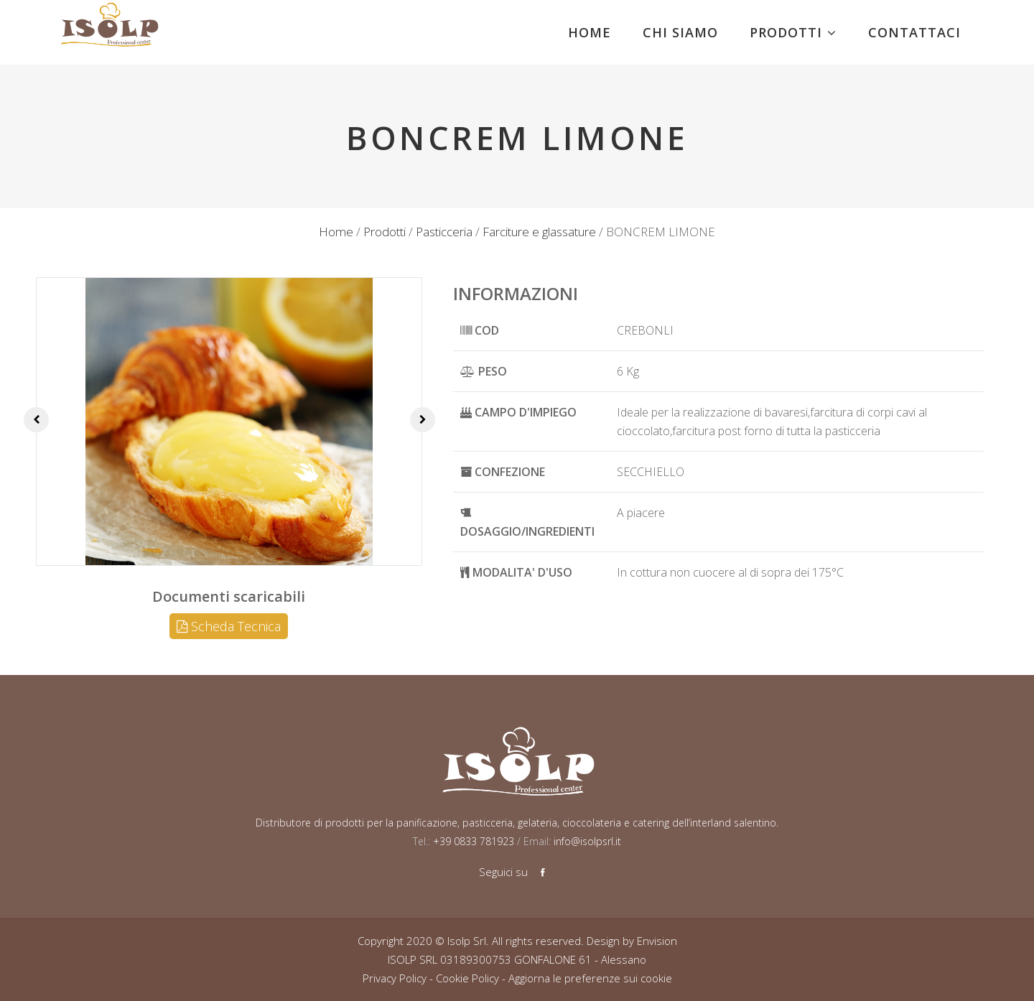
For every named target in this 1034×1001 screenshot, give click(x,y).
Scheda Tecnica (229, 626)
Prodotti (384, 231)
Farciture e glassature (539, 231)
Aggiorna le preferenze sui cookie (590, 978)
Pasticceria (444, 231)
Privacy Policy (395, 978)
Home (336, 231)
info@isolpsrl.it (587, 841)
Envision (657, 941)
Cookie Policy (467, 978)
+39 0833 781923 (472, 841)
